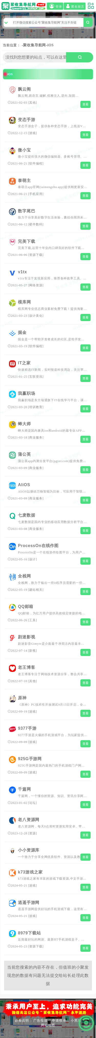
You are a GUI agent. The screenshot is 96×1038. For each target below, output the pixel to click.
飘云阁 (24, 89)
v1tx (22, 272)
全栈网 (24, 576)
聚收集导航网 (34, 45)
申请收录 (59, 1020)
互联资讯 (35, 376)
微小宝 (24, 150)
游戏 (32, 133)
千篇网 (24, 789)
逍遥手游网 (28, 902)
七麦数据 (26, 515)
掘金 (22, 332)
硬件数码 (35, 224)
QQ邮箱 (25, 606)
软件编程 (35, 163)
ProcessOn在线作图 (38, 545)
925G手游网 (30, 759)
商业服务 (35, 437)
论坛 (32, 803)
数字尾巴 (26, 211)
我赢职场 (26, 393)
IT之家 (24, 363)
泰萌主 (24, 180)
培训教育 (35, 407)
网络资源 (35, 285)
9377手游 (27, 728)
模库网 (24, 302)
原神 (22, 698)
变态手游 (26, 119)
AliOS (24, 485)
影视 (32, 650)
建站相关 (35, 590)
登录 (55, 6)
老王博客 (26, 667)
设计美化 (35, 316)
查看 (85, 104)
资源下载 (35, 255)
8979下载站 (29, 933)
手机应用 (35, 194)
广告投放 (40, 1020)
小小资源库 (28, 850)
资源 (32, 833)
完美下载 (26, 241)
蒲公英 (24, 454)
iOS (50, 45)
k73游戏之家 (30, 872)
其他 (32, 102)
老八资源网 (28, 819)
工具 (32, 620)
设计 (32, 559)
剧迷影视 (26, 637)
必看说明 (22, 1020)
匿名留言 (74, 6)
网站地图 (48, 1025)
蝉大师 (24, 424)
